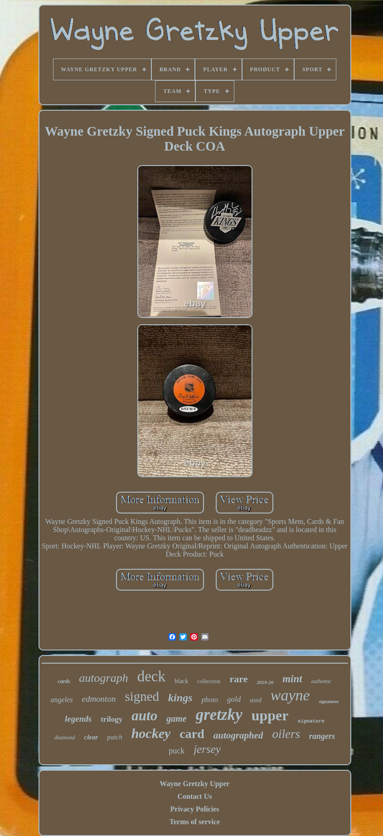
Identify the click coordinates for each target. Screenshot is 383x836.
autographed (238, 735)
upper (270, 715)
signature (310, 721)
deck (151, 676)
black (181, 681)
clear (91, 737)
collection (208, 681)
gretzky (219, 715)
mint (292, 678)
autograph (103, 677)
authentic (321, 681)
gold (234, 699)
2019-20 (265, 682)
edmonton (99, 699)
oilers (286, 734)
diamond (64, 737)
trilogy (111, 719)
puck (176, 750)
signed (142, 696)
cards (64, 681)
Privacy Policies (194, 809)
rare (239, 678)
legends (78, 719)
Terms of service (195, 822)
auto (144, 716)
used (256, 700)
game (176, 719)
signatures (329, 701)
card (191, 734)
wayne (290, 695)
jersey (207, 749)
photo (209, 700)
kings (180, 698)
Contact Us (194, 796)
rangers (322, 736)
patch (114, 737)
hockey (151, 733)
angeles (62, 700)
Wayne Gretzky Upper (194, 783)
